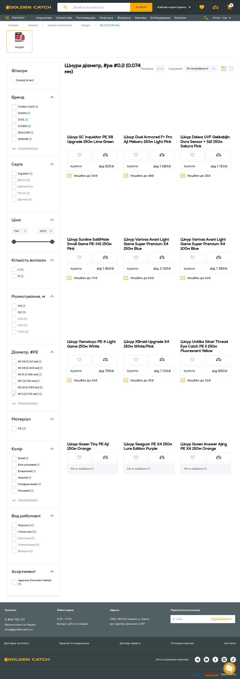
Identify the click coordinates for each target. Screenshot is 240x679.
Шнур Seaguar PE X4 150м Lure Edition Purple (148, 446)
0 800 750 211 (15, 619)
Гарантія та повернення (74, 643)
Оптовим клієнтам (182, 643)
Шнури (85, 25)
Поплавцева (85, 18)
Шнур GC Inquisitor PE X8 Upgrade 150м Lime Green (90, 139)
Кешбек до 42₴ (195, 278)
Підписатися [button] (221, 619)
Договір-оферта (130, 643)
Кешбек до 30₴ (82, 176)
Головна (13, 25)
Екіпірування (160, 18)
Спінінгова (64, 18)
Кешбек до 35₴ (195, 176)
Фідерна (124, 18)
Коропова (44, 18)
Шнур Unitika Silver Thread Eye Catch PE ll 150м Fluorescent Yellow (204, 346)
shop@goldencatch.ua (19, 629)
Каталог (33, 25)
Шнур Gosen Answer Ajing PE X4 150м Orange (203, 446)
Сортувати (175, 68)
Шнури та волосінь (60, 25)
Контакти (230, 643)
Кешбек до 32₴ (195, 380)
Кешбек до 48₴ (139, 176)
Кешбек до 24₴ (82, 380)
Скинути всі (25, 80)
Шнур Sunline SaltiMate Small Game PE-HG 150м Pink (89, 244)
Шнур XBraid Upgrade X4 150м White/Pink (146, 344)
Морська (106, 18)
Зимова (140, 18)
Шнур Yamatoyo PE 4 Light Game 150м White (91, 344)
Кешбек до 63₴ (139, 278)
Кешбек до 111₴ (82, 278)
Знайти (141, 7)
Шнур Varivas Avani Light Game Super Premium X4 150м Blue (146, 244)
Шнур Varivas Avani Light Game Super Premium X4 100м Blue (203, 244)
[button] (202, 7)
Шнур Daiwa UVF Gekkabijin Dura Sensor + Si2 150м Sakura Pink (205, 141)
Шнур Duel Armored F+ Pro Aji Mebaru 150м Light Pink (148, 139)
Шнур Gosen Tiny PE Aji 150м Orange (88, 446)
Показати (147, 68)
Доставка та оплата (16, 643)
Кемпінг (180, 18)
